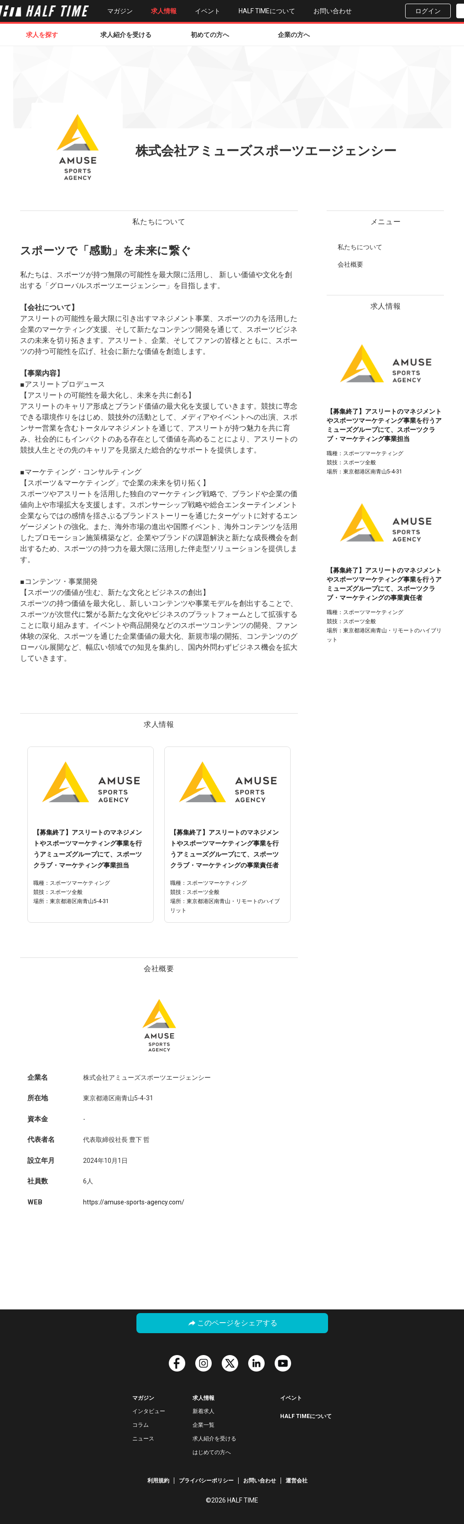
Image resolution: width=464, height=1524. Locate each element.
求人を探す (42, 34)
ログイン (428, 11)
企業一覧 (203, 1425)
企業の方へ (294, 34)
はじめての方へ (212, 1452)
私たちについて (360, 247)
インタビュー (148, 1411)
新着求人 (203, 1411)
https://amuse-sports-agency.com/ (133, 1202)
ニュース (143, 1438)
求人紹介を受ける (125, 34)
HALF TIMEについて (267, 11)
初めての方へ (210, 34)
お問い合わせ (332, 11)
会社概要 (350, 264)
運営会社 (297, 1480)
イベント (207, 11)
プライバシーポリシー (206, 1480)
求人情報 (164, 11)
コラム (140, 1425)
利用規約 (158, 1480)
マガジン (120, 11)
